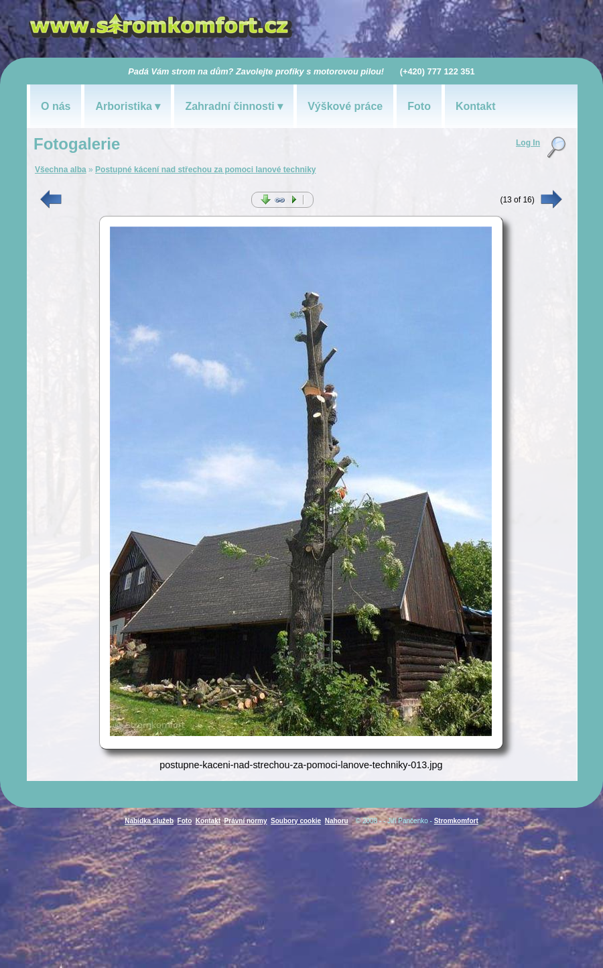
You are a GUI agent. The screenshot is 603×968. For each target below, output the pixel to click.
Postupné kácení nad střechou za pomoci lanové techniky (205, 169)
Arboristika (123, 106)
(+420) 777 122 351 (437, 71)
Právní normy (245, 821)
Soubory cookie (296, 821)
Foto (419, 106)
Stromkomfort (456, 821)
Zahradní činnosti (229, 106)
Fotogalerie (77, 144)
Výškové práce (345, 106)
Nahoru (336, 821)
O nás (55, 106)
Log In (528, 142)
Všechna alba (60, 169)
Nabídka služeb (149, 821)
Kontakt (476, 106)
